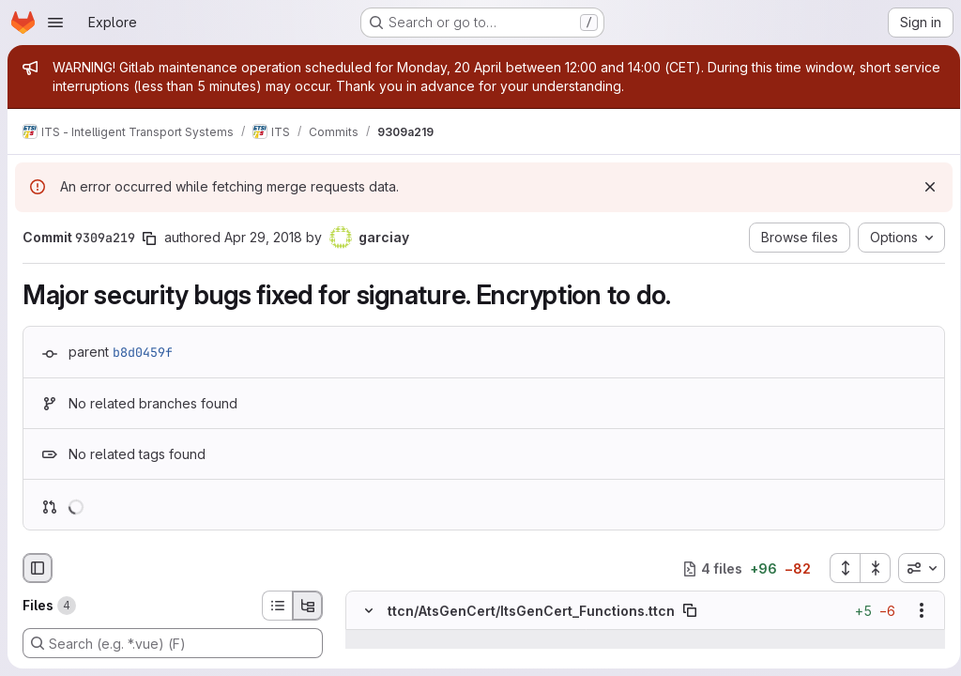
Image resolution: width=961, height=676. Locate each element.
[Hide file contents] (369, 611)
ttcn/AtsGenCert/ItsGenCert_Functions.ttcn (531, 611)
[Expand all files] (838, 568)
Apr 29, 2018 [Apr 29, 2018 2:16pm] (263, 237)
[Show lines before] (392, 640)
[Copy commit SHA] (149, 238)
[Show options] (915, 611)
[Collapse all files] (869, 568)
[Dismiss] (923, 187)
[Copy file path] (690, 611)
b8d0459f (143, 352)
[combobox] (915, 568)
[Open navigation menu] (55, 23)
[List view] (277, 606)
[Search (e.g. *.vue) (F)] (173, 643)
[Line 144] (367, 659)
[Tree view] (308, 606)
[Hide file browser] (38, 568)
